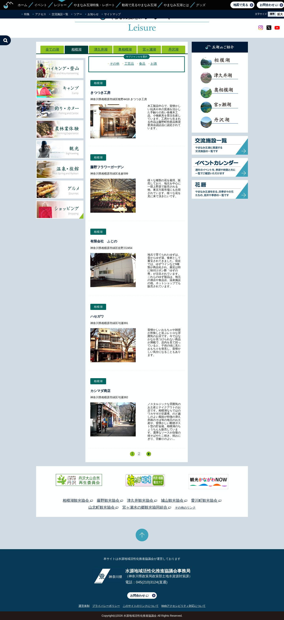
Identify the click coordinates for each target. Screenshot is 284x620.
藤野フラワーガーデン (107, 167)
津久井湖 (100, 49)
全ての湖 (52, 49)
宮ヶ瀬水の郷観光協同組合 (146, 507)
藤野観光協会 (110, 500)
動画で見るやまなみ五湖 (139, 5)
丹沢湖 (173, 49)
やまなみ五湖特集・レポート (94, 5)
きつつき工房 (100, 93)
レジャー (60, 5)
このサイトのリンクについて (141, 605)
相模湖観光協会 (78, 500)
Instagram (260, 27)
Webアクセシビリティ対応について (183, 605)
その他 (114, 63)
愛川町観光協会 (206, 500)
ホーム (22, 5)
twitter (268, 27)
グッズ (201, 5)
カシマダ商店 (100, 391)
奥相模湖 (125, 49)
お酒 (153, 63)
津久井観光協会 (142, 500)
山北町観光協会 (103, 507)
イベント (40, 5)
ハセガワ (97, 316)
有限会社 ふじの (103, 241)
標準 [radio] (272, 14)
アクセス (40, 14)
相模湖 (76, 49)
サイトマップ (112, 14)
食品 (142, 63)
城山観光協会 (174, 500)
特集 (27, 14)
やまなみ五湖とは (176, 5)
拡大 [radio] (280, 14)
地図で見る (240, 4)
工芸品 (129, 63)
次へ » (150, 454)
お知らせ (93, 14)
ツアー (78, 14)
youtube (277, 27)
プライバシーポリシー (106, 605)
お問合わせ (139, 595)
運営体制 (84, 605)
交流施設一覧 (60, 14)
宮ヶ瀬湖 (149, 49)
